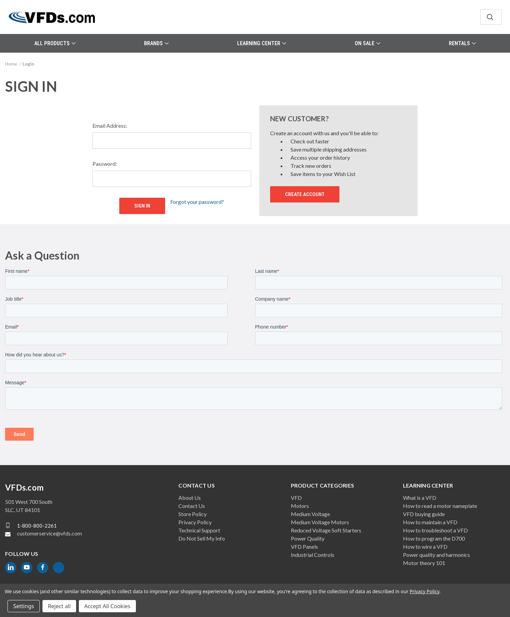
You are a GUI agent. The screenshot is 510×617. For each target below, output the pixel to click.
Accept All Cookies (107, 606)
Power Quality (307, 538)
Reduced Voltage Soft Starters (326, 530)
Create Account (304, 194)
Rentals (462, 43)
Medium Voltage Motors (320, 522)
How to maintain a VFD (430, 522)
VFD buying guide (424, 514)
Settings (23, 606)
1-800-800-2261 (37, 525)
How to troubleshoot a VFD (435, 530)
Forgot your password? (197, 201)
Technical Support (199, 530)
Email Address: (109, 125)
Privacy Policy (195, 522)
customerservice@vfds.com (49, 533)
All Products (54, 43)
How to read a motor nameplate (440, 506)
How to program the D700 (434, 538)
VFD (296, 497)
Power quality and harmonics (436, 554)
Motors (300, 506)
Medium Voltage (310, 514)
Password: (104, 163)
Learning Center (261, 43)
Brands (156, 43)
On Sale (367, 43)
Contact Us (191, 506)
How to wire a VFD (425, 546)
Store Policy (192, 514)
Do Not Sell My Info (201, 538)
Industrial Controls (312, 554)
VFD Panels (304, 546)
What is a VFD (419, 497)
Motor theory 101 (424, 563)
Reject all (59, 606)
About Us (189, 497)
